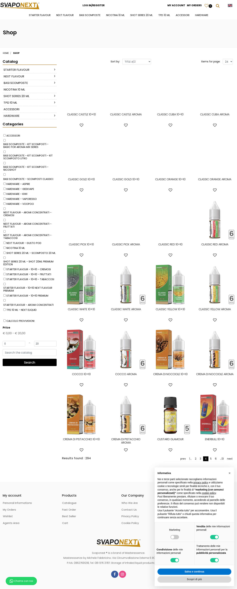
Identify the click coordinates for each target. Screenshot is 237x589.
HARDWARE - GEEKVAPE (20, 189)
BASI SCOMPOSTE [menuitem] (89, 15)
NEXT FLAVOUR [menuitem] (65, 15)
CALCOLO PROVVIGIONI (20, 320)
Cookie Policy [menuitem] (130, 523)
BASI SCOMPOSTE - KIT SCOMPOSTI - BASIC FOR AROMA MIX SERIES (25, 145)
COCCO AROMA (126, 374)
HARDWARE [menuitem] (201, 15)
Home (6, 53)
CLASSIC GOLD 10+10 (81, 179)
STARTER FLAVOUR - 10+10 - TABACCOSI (30, 279)
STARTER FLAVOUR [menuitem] (40, 15)
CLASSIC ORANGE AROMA (214, 179)
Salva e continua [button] (194, 571)
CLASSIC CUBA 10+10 (170, 114)
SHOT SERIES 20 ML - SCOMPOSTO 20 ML (31, 253)
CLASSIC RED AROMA (214, 244)
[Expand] (55, 69)
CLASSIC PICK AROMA (126, 244)
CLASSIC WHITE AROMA (126, 309)
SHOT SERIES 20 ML (16, 96)
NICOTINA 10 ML (14, 89)
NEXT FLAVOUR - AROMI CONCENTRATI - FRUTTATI (27, 225)
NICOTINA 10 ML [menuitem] (115, 15)
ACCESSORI (11, 109)
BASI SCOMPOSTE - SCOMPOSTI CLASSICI (28, 179)
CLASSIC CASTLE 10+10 (81, 114)
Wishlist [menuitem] (8, 516)
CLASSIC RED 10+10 (170, 244)
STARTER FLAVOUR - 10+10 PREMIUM (27, 295)
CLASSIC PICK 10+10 (81, 244)
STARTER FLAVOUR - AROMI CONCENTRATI (28, 304)
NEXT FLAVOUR (14, 76)
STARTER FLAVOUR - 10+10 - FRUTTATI (28, 274)
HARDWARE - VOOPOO (20, 203)
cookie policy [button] (209, 493)
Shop (16, 53)
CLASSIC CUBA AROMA (214, 114)
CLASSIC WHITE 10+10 (81, 309)
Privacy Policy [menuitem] (130, 516)
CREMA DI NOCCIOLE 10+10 (170, 374)
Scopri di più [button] (194, 579)
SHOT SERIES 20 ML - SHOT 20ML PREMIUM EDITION (28, 263)
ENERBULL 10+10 (214, 439)
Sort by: (115, 61)
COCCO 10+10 (81, 374)
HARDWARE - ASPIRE (18, 184)
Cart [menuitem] (65, 523)
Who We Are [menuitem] (129, 503)
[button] (30, 362)
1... (190, 458)
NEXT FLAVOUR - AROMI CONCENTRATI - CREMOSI (27, 214)
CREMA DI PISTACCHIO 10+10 (81, 439)
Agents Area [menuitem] (11, 523)
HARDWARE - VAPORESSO (21, 199)
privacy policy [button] (200, 482)
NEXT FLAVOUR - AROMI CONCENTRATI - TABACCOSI (27, 236)
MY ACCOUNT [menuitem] (176, 5)
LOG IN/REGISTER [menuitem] (94, 5)
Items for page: (210, 61)
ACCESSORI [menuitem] (182, 15)
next (230, 458)
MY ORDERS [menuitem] (194, 5)
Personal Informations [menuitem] (17, 503)
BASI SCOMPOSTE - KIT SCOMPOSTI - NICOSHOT (25, 168)
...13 (222, 458)
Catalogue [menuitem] (69, 503)
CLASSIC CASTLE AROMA (126, 114)
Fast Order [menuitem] (69, 509)
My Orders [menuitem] (9, 509)
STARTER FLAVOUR (16, 70)
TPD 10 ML (10, 103)
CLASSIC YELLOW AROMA (215, 309)
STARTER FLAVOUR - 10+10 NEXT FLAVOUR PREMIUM (27, 289)
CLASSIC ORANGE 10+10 (170, 179)
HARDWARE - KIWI (16, 194)
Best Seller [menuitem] (69, 516)
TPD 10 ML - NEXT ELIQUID (21, 309)
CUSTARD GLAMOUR (170, 439)
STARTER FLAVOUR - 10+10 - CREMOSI (28, 269)
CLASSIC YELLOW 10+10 (170, 309)
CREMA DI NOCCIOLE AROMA (214, 374)
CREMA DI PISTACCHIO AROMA (125, 441)
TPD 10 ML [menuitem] (164, 15)
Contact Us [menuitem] (129, 509)
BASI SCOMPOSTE (16, 83)
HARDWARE (12, 116)
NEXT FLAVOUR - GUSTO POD (23, 243)
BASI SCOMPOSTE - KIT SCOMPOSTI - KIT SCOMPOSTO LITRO (28, 157)
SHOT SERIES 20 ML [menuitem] (141, 15)
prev (183, 458)
